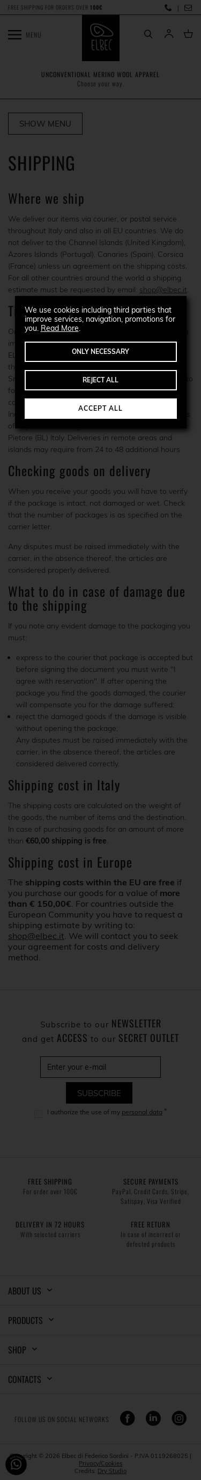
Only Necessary (100, 351)
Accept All (100, 408)
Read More (60, 328)
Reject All (100, 380)
